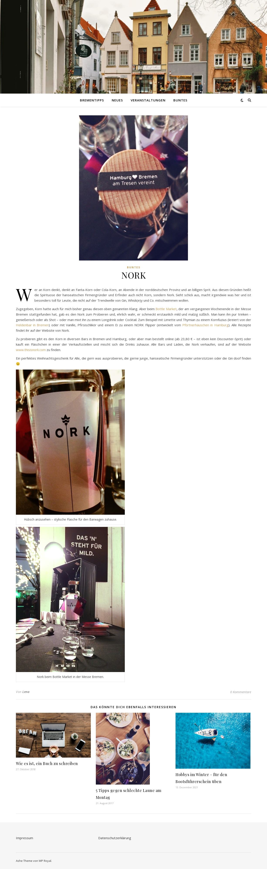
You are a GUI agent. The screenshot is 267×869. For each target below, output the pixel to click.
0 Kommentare (240, 692)
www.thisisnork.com (31, 350)
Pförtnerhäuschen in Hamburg (205, 325)
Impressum (24, 838)
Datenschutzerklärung (114, 838)
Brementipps (92, 100)
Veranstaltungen (148, 100)
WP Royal (45, 861)
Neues (117, 100)
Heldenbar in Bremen (32, 325)
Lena (25, 692)
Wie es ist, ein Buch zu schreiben (47, 763)
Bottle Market (165, 309)
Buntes (180, 100)
